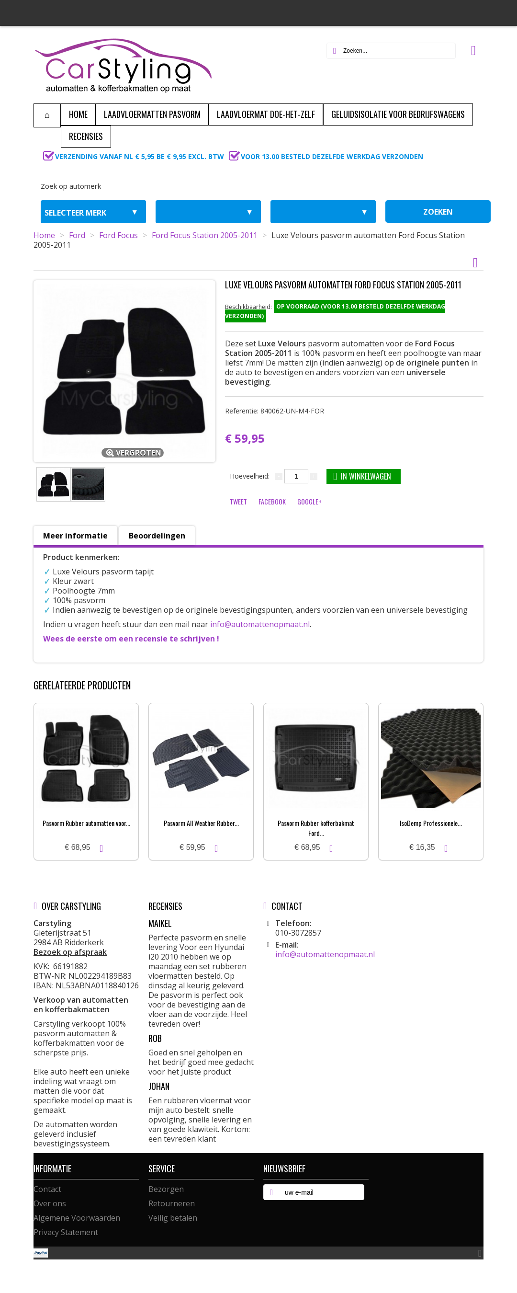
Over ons (50, 1203)
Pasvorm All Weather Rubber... (201, 823)
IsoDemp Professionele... (431, 823)
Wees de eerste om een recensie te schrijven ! (131, 638)
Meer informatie (75, 535)
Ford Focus (118, 235)
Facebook (272, 501)
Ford (77, 235)
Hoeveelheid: (250, 476)
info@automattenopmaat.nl (260, 624)
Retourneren (171, 1203)
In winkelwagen (362, 476)
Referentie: (274, 410)
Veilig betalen (172, 1218)
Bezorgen (166, 1189)
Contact (47, 1189)
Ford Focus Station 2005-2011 (205, 235)
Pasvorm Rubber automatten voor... (86, 823)
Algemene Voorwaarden (77, 1218)
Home (44, 235)
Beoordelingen (157, 535)
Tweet (238, 501)
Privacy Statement (66, 1232)
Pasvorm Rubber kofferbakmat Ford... (316, 828)
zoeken (438, 211)
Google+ (309, 501)
